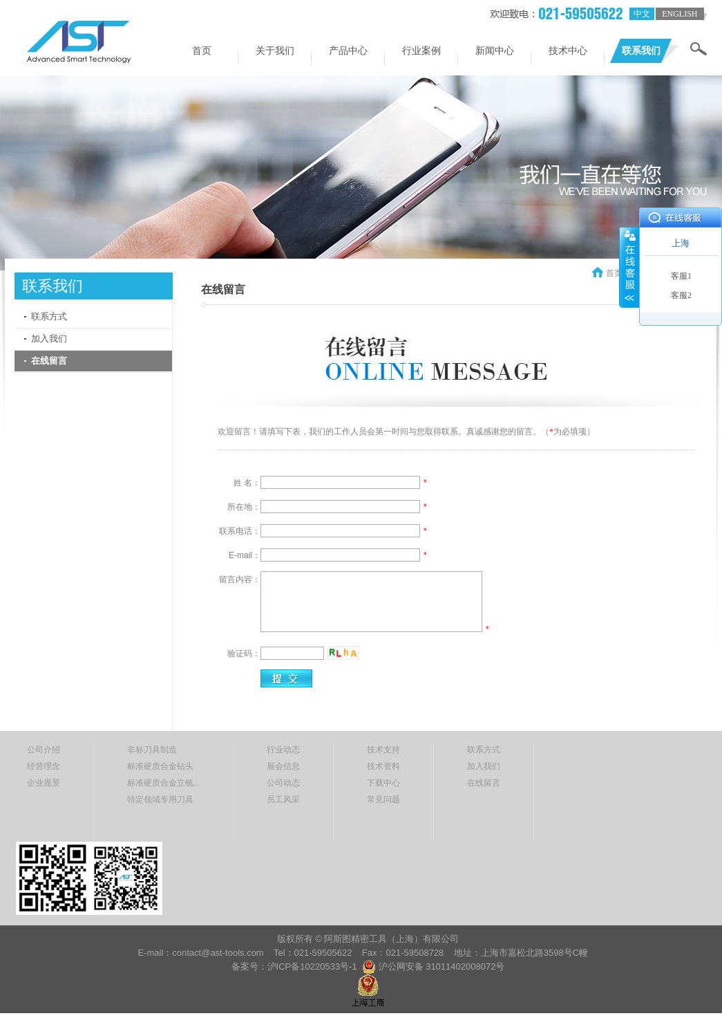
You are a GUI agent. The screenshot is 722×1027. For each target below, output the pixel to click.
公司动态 (283, 783)
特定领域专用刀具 (160, 799)
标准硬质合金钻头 (160, 766)
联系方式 (49, 316)
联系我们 (641, 51)
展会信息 (283, 766)
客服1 (681, 276)
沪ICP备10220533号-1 (313, 966)
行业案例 (421, 51)
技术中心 (568, 51)
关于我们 (275, 51)
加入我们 (49, 338)
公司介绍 (43, 750)
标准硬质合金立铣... (163, 783)
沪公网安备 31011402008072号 (442, 966)
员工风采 (283, 799)
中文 (642, 14)
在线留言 (49, 360)
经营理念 (43, 766)
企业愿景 (43, 783)
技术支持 (383, 750)
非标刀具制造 (152, 750)
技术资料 (383, 766)
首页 (201, 51)
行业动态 (283, 750)
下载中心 (383, 783)
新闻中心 (494, 51)
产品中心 (348, 51)
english (679, 14)
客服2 (681, 295)
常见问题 (383, 799)
